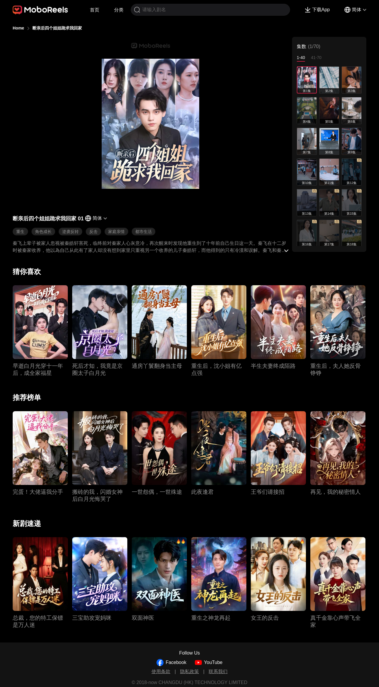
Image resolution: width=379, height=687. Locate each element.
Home (18, 28)
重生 (20, 231)
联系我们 (218, 671)
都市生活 (143, 231)
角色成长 (43, 231)
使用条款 (160, 671)
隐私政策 (189, 671)
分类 (118, 9)
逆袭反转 (70, 231)
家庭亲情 (116, 231)
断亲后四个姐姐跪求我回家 (57, 28)
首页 (94, 9)
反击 (93, 231)
